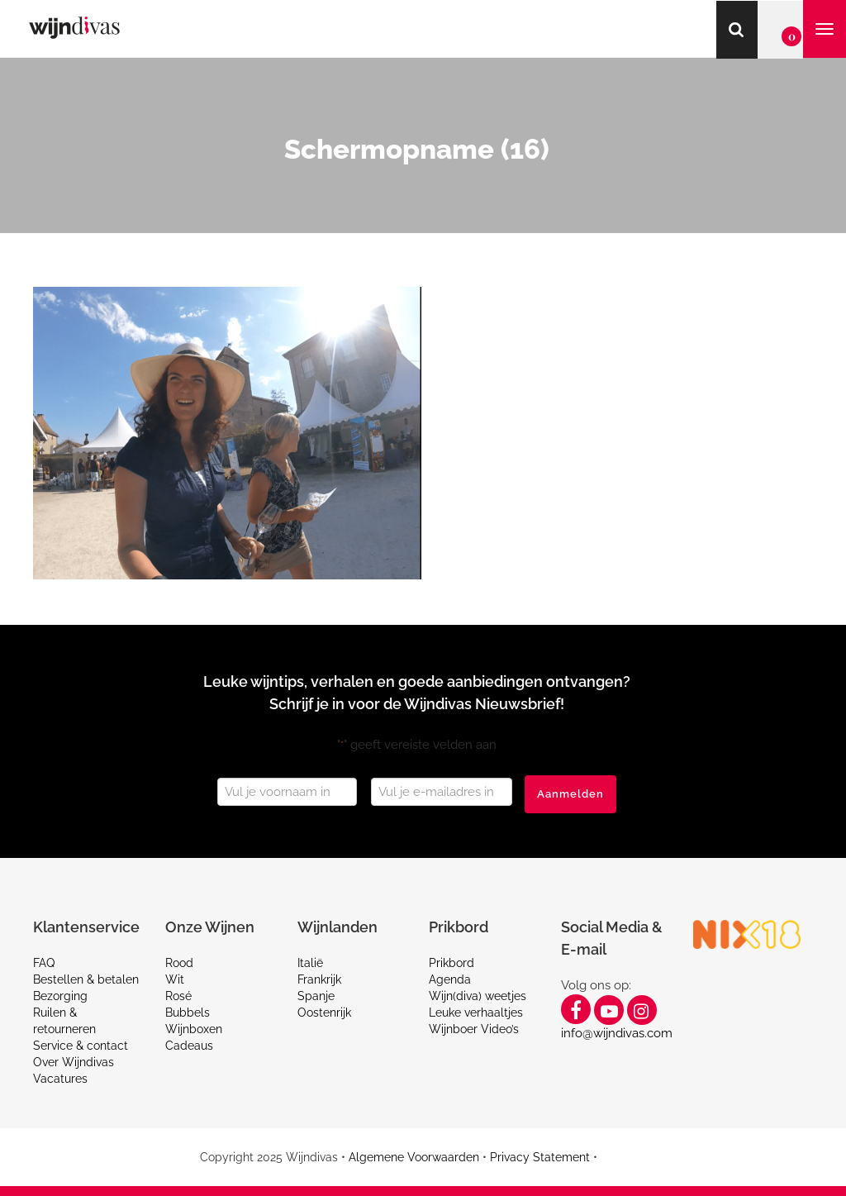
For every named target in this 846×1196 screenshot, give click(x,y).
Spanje (316, 996)
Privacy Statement (540, 1157)
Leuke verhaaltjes (476, 1012)
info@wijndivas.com (617, 1033)
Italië (310, 963)
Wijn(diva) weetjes (477, 996)
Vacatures (60, 1078)
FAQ (44, 963)
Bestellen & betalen (86, 979)
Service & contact (80, 1045)
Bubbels (187, 1012)
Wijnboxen (193, 1029)
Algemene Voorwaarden (414, 1157)
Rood (179, 963)
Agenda (450, 979)
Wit (174, 979)
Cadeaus (189, 1045)
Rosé (178, 996)
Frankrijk (319, 979)
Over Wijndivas (73, 1062)
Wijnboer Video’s (474, 1029)
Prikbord (451, 963)
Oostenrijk (324, 1012)
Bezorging (60, 996)
